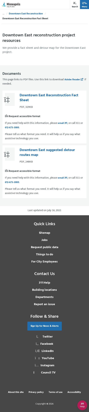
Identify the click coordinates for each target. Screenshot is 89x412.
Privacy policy (36, 392)
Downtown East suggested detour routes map (47, 152)
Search (75, 5)
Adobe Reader (72, 80)
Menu (84, 5)
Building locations (44, 290)
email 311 (62, 123)
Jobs (44, 240)
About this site (16, 392)
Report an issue (44, 304)
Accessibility (74, 392)
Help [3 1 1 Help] (44, 282)
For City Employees (44, 261)
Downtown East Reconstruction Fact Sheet (49, 97)
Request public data (44, 247)
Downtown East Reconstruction (26, 14)
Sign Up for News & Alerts (45, 326)
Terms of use (56, 392)
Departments (44, 297)
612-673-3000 (12, 128)
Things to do (44, 254)
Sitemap (44, 233)
